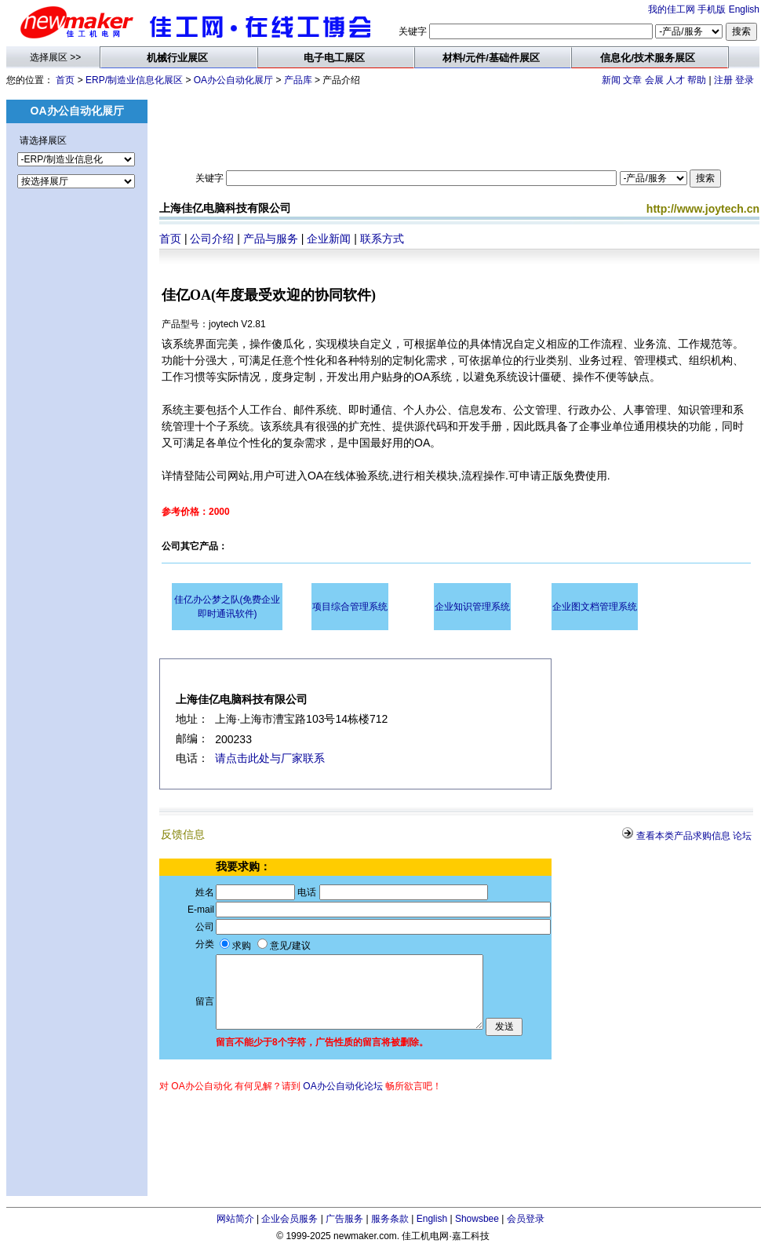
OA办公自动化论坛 (342, 1086)
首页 (65, 80)
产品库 (298, 80)
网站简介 (235, 1218)
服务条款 (390, 1218)
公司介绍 (212, 238)
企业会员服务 (289, 1218)
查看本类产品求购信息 (683, 835)
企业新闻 (329, 238)
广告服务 (344, 1218)
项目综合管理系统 (350, 606)
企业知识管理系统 (472, 606)
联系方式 (382, 238)
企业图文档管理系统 (594, 606)
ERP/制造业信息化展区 (134, 80)
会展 (654, 80)
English (744, 9)
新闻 (611, 80)
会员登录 (525, 1218)
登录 (744, 80)
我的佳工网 (671, 9)
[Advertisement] (77, 475)
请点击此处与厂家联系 (270, 758)
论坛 (742, 835)
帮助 (696, 80)
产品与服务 (270, 238)
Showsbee (477, 1218)
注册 (723, 80)
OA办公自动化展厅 (233, 80)
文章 (632, 80)
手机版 (711, 9)
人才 (675, 80)
